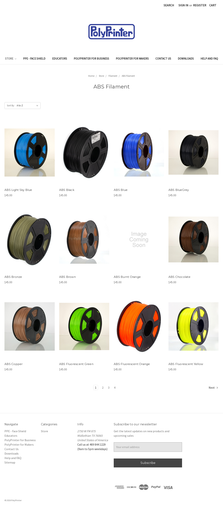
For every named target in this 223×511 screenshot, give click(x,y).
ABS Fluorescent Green (76, 364)
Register (199, 5)
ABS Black (66, 190)
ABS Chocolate (179, 277)
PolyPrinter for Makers (132, 58)
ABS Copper (13, 364)
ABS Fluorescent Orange (132, 364)
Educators (59, 58)
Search (169, 5)
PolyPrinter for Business (91, 58)
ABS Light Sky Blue (18, 190)
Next (213, 388)
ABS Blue (121, 190)
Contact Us (163, 58)
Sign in (183, 5)
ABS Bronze (13, 277)
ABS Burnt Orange (127, 277)
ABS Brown (67, 277)
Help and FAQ (209, 58)
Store (10, 58)
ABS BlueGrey (178, 190)
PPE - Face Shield (34, 58)
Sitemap (9, 462)
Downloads (186, 58)
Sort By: (11, 105)
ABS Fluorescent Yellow (185, 364)
